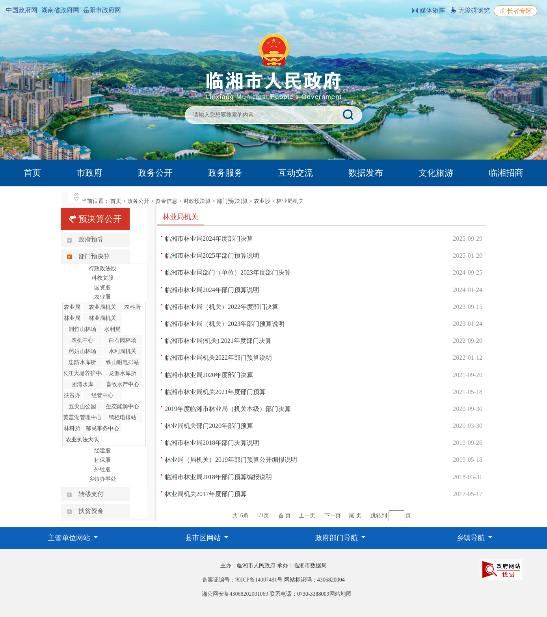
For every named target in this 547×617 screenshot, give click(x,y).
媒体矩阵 (428, 10)
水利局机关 (122, 351)
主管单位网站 (70, 538)
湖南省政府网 (60, 10)
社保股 (102, 460)
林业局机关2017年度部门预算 (206, 494)
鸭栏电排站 (122, 417)
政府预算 (91, 239)
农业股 (262, 201)
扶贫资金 (91, 510)
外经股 (102, 469)
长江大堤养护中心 (85, 373)
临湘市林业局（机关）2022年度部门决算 (221, 306)
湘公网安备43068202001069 (235, 594)
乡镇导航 (471, 538)
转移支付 (91, 494)
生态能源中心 (122, 406)
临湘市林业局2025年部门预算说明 (212, 255)
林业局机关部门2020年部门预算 (209, 425)
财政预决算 (197, 201)
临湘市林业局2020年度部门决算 (209, 375)
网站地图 (340, 594)
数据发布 (365, 173)
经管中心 (102, 395)
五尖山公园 (82, 406)
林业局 (72, 318)
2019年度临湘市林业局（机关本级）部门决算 (228, 408)
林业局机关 (290, 201)
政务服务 (225, 173)
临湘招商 (506, 173)
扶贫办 (72, 395)
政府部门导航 (337, 538)
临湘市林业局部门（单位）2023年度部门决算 (228, 272)
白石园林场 (122, 340)
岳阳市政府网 (102, 10)
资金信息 (166, 201)
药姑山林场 (82, 351)
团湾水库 (82, 384)
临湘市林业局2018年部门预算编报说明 (218, 477)
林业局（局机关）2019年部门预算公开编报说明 (231, 459)
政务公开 (155, 173)
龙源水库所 (122, 373)
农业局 (72, 307)
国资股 (102, 287)
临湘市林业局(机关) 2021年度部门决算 (218, 340)
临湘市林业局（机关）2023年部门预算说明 (225, 323)
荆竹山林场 (82, 329)
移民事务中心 (102, 428)
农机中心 (82, 340)
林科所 (72, 428)
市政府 (89, 173)
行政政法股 (102, 268)
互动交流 (295, 173)
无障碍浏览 (470, 10)
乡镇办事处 (102, 479)
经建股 (102, 450)
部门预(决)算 (232, 201)
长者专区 (515, 10)
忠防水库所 (82, 362)
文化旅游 (436, 173)
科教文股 (102, 278)
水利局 (112, 329)
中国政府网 (21, 10)
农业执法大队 (82, 439)
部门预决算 (94, 256)
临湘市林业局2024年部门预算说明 (212, 289)
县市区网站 (204, 538)
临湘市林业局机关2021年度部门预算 (215, 391)
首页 (32, 173)
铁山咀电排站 (122, 362)
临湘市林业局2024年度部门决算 (209, 238)
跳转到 (378, 516)
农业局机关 (102, 307)
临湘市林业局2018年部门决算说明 (212, 442)
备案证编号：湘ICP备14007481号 (242, 580)
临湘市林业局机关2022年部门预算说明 (218, 357)
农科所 (132, 307)
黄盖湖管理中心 (82, 417)
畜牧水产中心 (122, 384)
